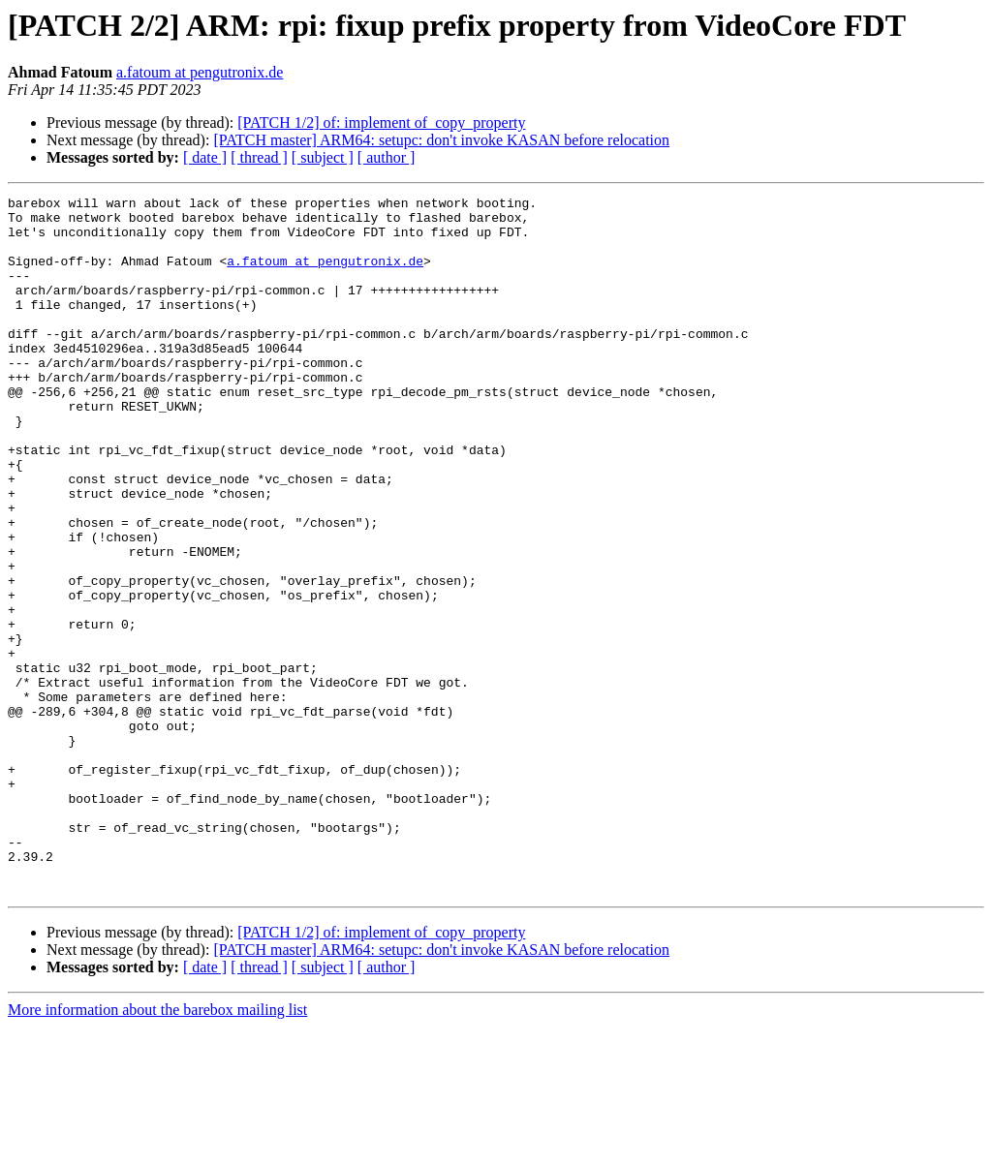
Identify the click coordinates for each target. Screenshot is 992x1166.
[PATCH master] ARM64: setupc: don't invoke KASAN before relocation (441, 140)
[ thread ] (259, 157)
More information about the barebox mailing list (157, 1149)
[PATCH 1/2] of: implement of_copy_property (381, 122)
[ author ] (386, 157)
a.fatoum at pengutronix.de (199, 72)
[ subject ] (323, 157)
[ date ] (205, 157)
